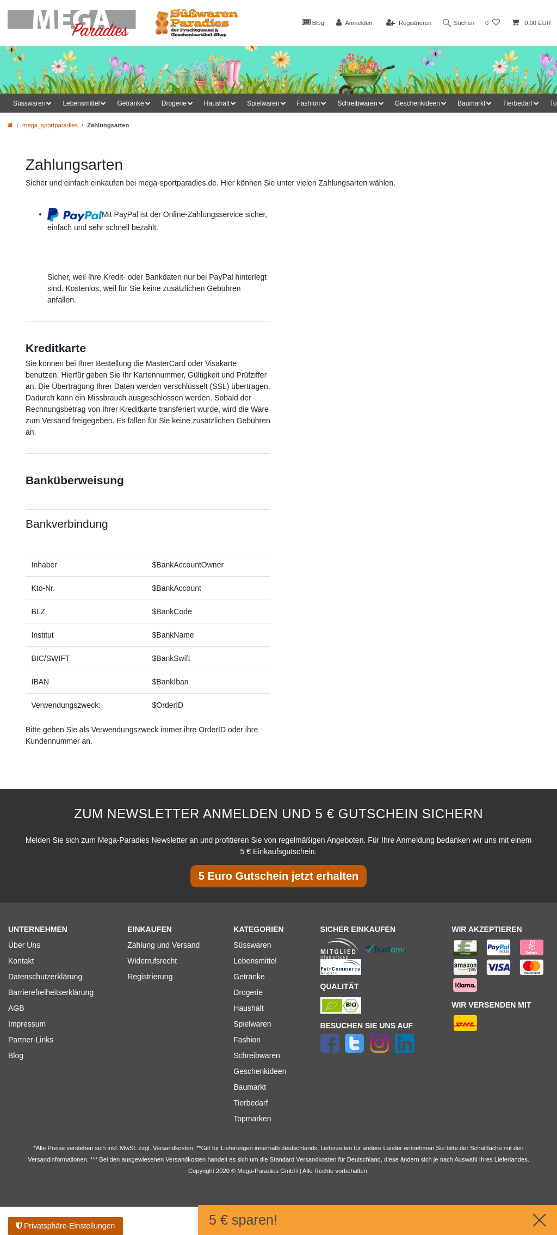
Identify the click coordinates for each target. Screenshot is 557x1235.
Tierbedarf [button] (517, 103)
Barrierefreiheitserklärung (51, 992)
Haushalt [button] (217, 103)
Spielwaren (252, 1024)
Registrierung (149, 976)
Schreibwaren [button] (357, 103)
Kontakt (21, 960)
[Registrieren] (406, 23)
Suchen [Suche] (457, 23)
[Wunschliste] (492, 23)
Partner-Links (30, 1039)
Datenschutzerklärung (45, 976)
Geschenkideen (259, 1071)
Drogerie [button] (174, 103)
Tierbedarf (250, 1102)
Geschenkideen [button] (417, 103)
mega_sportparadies (50, 125)
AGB (16, 1008)
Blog (310, 22)
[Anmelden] (351, 23)
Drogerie (248, 992)
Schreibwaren (256, 1055)
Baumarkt (249, 1087)
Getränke (249, 976)
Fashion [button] (308, 103)
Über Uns (24, 945)
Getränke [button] (130, 103)
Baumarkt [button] (471, 103)
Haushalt (248, 1008)
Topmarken (252, 1118)
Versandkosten (316, 1159)
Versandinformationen (57, 1159)
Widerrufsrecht (152, 960)
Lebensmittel (254, 960)
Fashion (247, 1039)
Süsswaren (252, 945)
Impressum (27, 1024)
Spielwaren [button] (263, 103)
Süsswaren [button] (29, 103)
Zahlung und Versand (163, 945)
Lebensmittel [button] (81, 103)
